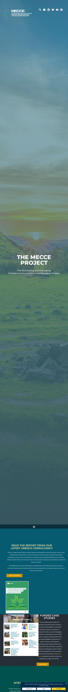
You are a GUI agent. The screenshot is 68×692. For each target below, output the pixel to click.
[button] (40, 10)
